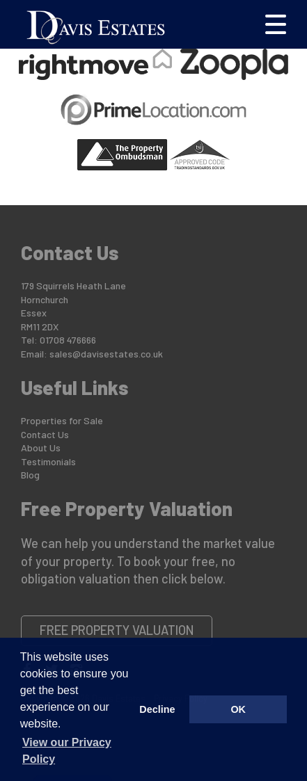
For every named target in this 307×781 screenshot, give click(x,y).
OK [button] (238, 709)
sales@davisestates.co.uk (106, 354)
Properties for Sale (62, 420)
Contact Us (45, 434)
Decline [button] (157, 709)
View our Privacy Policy (66, 750)
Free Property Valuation (117, 630)
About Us (41, 447)
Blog (30, 475)
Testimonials (48, 461)
